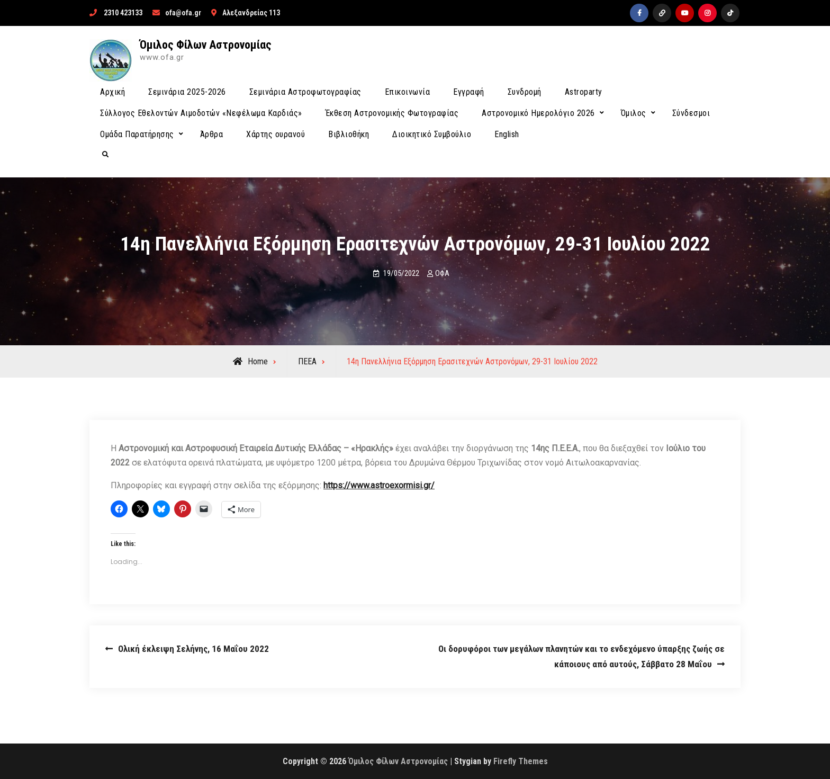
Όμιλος (633, 113)
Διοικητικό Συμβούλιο (431, 134)
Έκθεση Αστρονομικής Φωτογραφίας (392, 113)
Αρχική (112, 92)
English (506, 134)
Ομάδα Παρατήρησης (137, 134)
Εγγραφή (468, 92)
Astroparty (583, 92)
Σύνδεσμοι (691, 113)
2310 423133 (123, 12)
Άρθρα (211, 134)
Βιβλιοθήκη (348, 134)
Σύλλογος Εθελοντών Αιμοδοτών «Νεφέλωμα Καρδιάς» (201, 113)
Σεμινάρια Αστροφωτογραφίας (305, 92)
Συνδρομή (525, 92)
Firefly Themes (520, 761)
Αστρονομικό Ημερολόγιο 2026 (538, 113)
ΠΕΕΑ (307, 361)
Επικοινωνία (407, 92)
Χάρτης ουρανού (275, 134)
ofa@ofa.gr (183, 12)
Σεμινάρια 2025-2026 (187, 92)
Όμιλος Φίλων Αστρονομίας (206, 44)
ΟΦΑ (442, 273)
